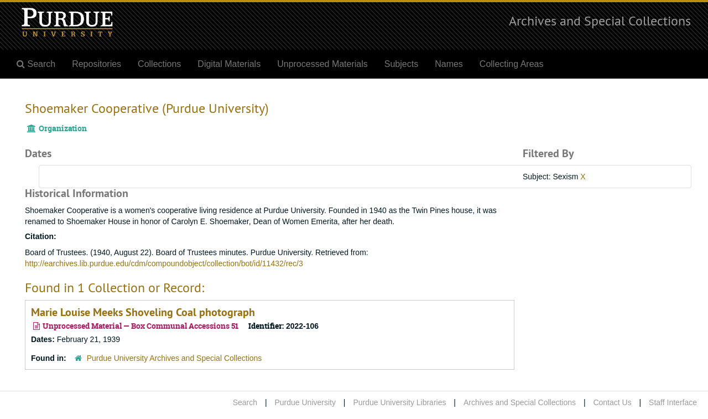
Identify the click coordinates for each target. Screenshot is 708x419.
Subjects (401, 64)
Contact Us (612, 402)
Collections (159, 64)
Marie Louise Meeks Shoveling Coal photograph (143, 312)
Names (449, 64)
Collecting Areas (512, 64)
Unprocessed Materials (322, 64)
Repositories (96, 64)
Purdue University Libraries (399, 402)
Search (245, 402)
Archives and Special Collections (600, 20)
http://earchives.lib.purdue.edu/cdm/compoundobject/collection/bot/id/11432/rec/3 (164, 263)
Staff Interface (673, 402)
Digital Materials (229, 64)
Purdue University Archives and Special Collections (174, 358)
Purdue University (305, 402)
